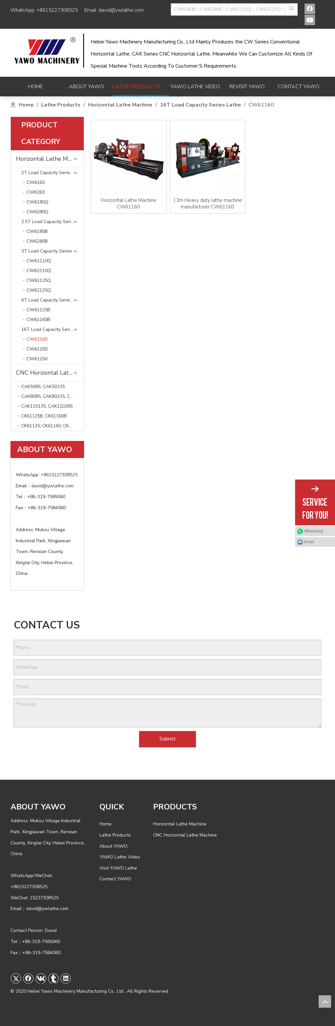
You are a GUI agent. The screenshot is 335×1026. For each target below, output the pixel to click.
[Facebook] (310, 9)
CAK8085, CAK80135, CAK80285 (52, 396)
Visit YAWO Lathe (118, 868)
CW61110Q (38, 261)
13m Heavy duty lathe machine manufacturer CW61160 (207, 203)
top (325, 1001)
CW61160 (36, 339)
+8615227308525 (57, 10)
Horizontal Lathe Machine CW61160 (128, 203)
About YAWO (113, 846)
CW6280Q (37, 212)
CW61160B (38, 320)
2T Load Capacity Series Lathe (52, 173)
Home (105, 824)
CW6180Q (37, 202)
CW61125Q (38, 280)
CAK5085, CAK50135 (43, 386)
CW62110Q (38, 271)
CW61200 (36, 349)
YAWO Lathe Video (119, 857)
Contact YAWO (115, 879)
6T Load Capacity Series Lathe (52, 300)
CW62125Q (38, 290)
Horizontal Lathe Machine (50, 159)
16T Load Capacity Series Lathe (52, 329)
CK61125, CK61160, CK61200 (51, 426)
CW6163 (35, 182)
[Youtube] (310, 20)
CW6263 (35, 192)
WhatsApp (314, 531)
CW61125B (38, 310)
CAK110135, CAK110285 (47, 406)
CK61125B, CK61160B (44, 416)
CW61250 (36, 359)
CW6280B (37, 241)
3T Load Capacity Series (46, 251)
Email (309, 542)
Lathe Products (115, 835)
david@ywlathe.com (121, 10)
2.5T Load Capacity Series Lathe (52, 222)
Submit (167, 738)
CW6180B (37, 231)
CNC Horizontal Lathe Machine (50, 373)
